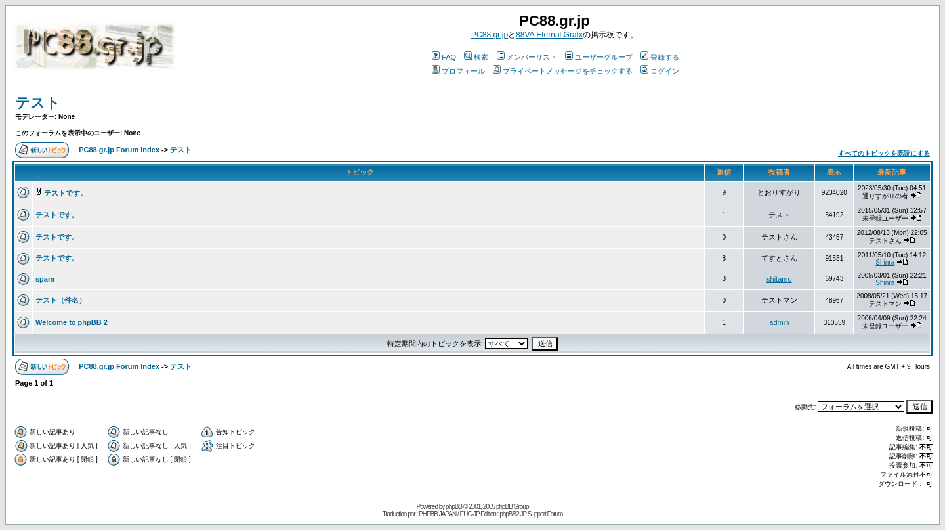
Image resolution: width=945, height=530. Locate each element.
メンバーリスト (527, 57)
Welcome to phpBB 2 (71, 322)
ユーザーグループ (599, 57)
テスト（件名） (60, 300)
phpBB (454, 506)
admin (779, 322)
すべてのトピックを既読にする (884, 153)
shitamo (779, 279)
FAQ (444, 57)
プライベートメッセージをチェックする (563, 71)
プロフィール (458, 71)
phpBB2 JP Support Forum (530, 514)
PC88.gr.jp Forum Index (119, 150)
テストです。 (65, 193)
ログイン (659, 71)
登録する (659, 57)
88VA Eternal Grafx (549, 34)
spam (44, 279)
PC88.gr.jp (489, 34)
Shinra (884, 262)
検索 (476, 57)
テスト (37, 103)
